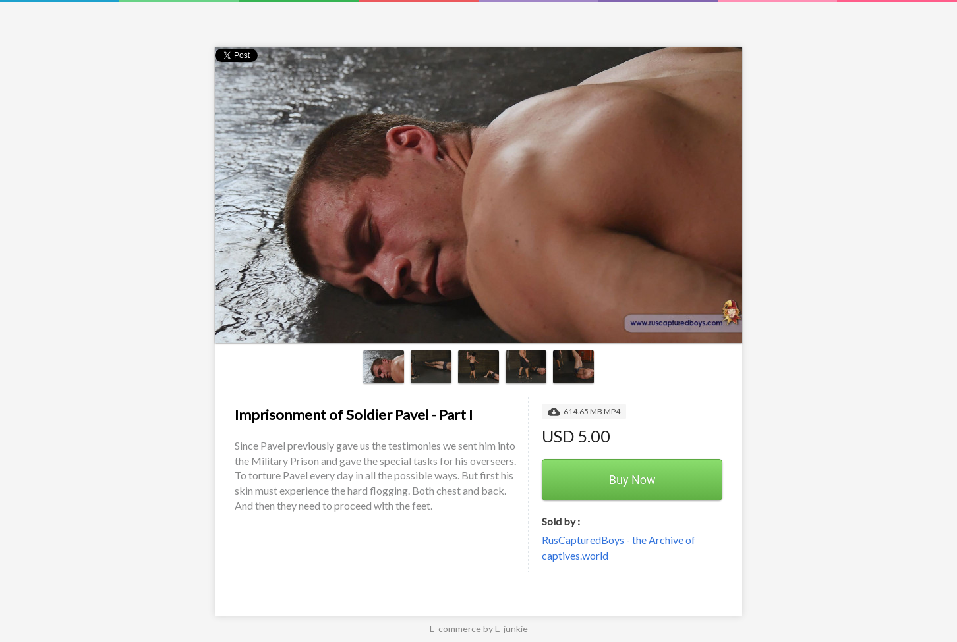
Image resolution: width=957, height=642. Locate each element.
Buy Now (632, 480)
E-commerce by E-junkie (479, 628)
